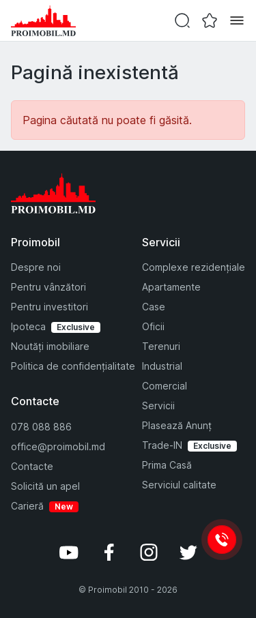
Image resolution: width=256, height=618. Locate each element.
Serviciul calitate (179, 484)
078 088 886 (41, 426)
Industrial (162, 366)
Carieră (27, 506)
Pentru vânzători (48, 287)
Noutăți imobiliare (50, 346)
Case (153, 306)
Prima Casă (167, 465)
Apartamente (171, 287)
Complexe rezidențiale (193, 267)
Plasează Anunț (177, 425)
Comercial (164, 386)
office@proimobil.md (58, 446)
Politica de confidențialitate (73, 366)
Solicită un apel (45, 486)
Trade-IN (162, 445)
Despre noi (36, 267)
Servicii (158, 405)
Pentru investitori (49, 306)
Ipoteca (28, 326)
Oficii (153, 326)
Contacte (32, 466)
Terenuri (161, 346)
